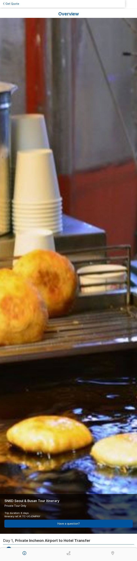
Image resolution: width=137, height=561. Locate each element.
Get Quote (11, 3)
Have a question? (68, 523)
